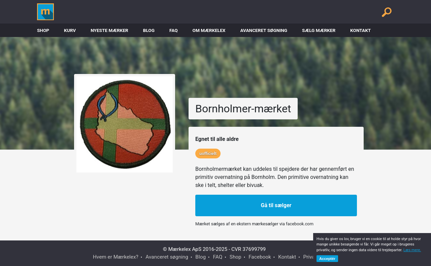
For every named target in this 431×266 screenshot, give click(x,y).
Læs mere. (412, 250)
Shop (43, 30)
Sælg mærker (318, 30)
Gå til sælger (276, 205)
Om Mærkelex (209, 30)
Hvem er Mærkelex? (115, 257)
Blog (149, 30)
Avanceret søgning (263, 30)
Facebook (259, 257)
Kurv (70, 30)
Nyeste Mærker (109, 30)
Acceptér (327, 259)
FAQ (173, 30)
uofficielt (208, 153)
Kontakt (360, 30)
